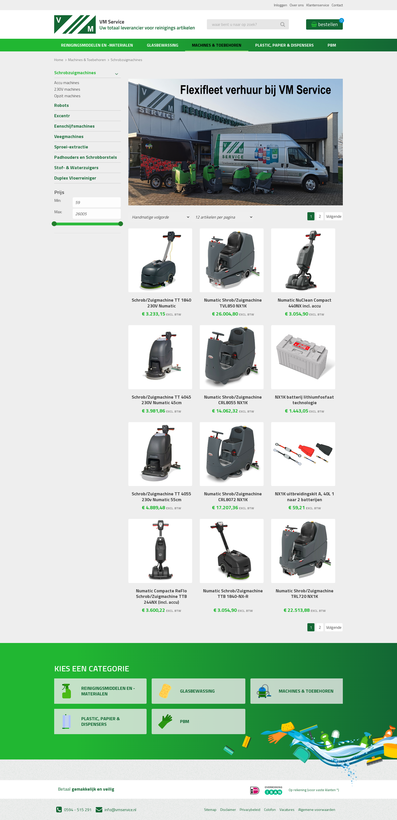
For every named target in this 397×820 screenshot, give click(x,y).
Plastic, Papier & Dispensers (284, 45)
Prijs (59, 192)
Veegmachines (69, 136)
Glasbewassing (162, 45)
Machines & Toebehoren (216, 45)
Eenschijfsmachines (74, 126)
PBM (332, 45)
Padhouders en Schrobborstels (85, 157)
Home (58, 59)
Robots (61, 105)
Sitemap (210, 809)
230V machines (67, 89)
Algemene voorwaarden (316, 809)
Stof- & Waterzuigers (76, 167)
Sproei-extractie (71, 146)
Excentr (62, 115)
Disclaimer (228, 809)
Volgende (334, 216)
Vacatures (287, 809)
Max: (58, 212)
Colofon (270, 809)
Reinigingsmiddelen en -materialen (97, 45)
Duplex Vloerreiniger (75, 177)
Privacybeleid (250, 809)
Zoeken (214, 34)
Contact (337, 5)
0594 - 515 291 (74, 809)
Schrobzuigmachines (75, 72)
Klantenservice (317, 5)
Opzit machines (67, 96)
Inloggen (280, 5)
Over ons (297, 5)
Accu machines (66, 83)
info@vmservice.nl (116, 809)
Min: (57, 200)
